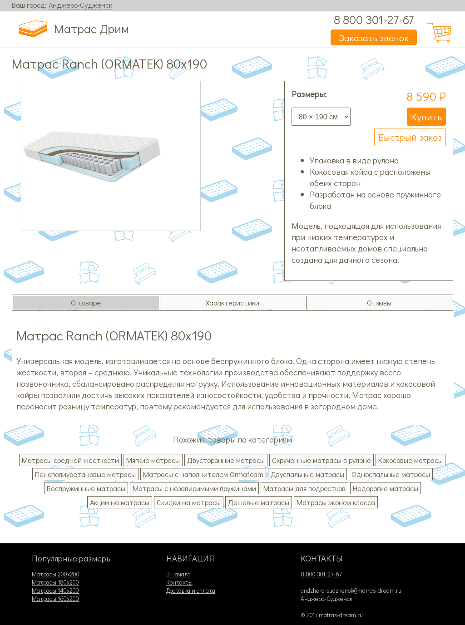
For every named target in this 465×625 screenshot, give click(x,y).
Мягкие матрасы (153, 460)
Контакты (179, 582)
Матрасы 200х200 (55, 574)
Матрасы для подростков (304, 488)
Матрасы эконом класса (336, 502)
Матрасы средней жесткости (70, 460)
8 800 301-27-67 (374, 19)
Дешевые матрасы (258, 502)
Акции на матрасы (119, 502)
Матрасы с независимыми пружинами (194, 488)
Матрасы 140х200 (55, 590)
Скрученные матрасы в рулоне (321, 460)
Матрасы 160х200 (55, 599)
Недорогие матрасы (385, 488)
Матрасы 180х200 (55, 582)
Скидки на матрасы (189, 502)
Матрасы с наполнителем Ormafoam (203, 474)
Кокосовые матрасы (410, 460)
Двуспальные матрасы (307, 474)
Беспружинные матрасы (86, 488)
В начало (178, 574)
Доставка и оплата (190, 590)
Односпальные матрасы (390, 474)
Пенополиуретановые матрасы (85, 474)
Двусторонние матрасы (226, 460)
